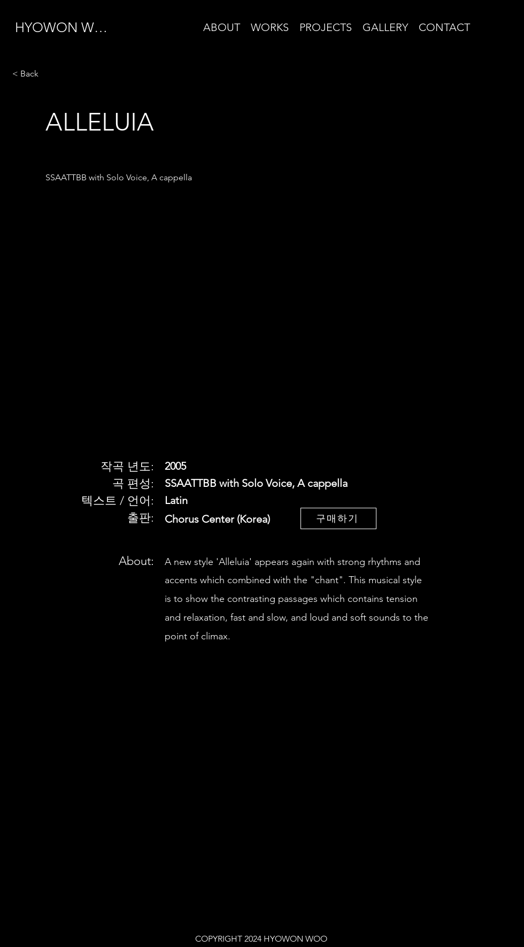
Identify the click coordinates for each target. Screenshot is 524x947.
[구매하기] (338, 518)
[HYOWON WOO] (68, 27)
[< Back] (50, 74)
